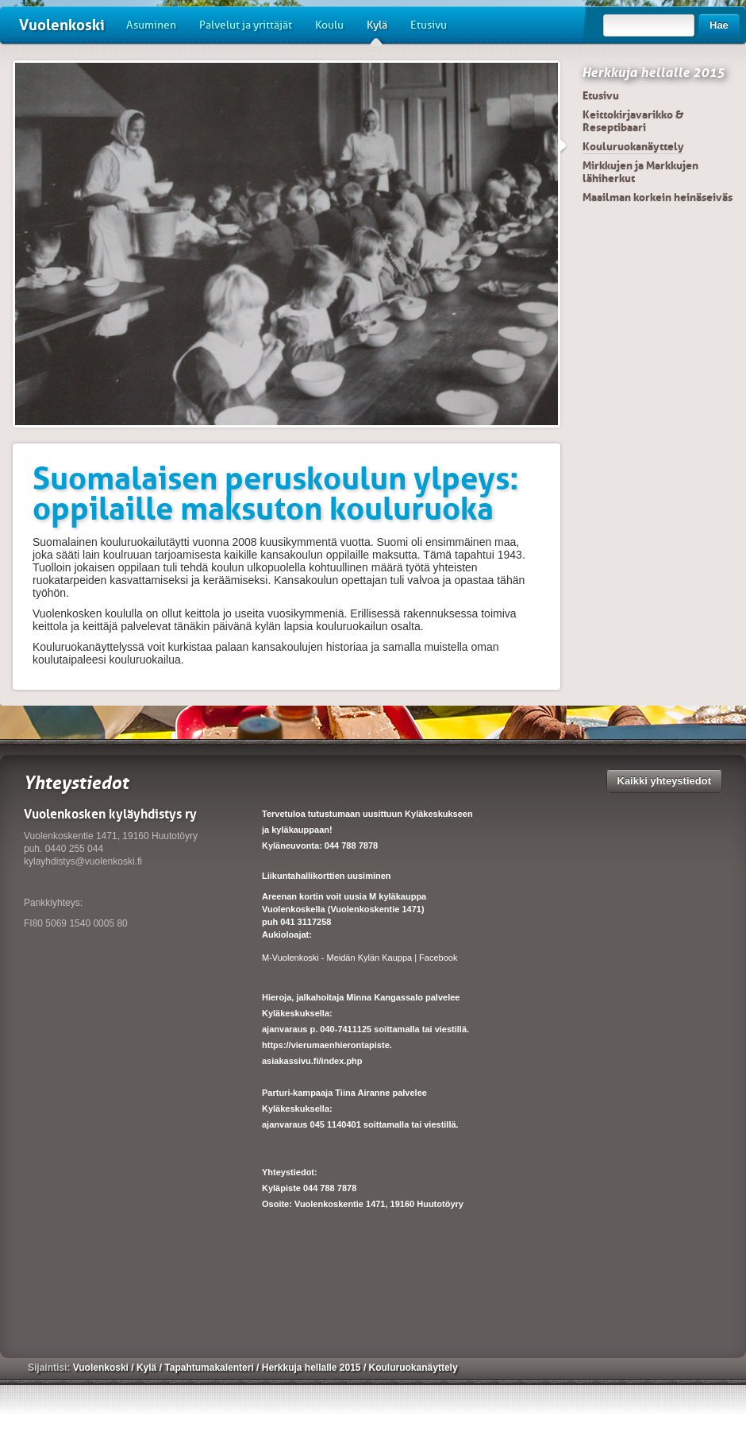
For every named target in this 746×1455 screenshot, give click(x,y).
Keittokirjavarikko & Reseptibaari (633, 120)
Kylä (377, 31)
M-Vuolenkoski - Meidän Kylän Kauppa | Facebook (359, 957)
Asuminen (151, 25)
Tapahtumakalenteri (210, 1367)
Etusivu (428, 25)
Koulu (329, 25)
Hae (719, 25)
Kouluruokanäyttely (633, 146)
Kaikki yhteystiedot (664, 781)
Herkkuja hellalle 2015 (653, 72)
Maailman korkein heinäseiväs (658, 197)
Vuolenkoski (62, 25)
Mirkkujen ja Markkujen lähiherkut (640, 171)
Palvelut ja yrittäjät (245, 25)
